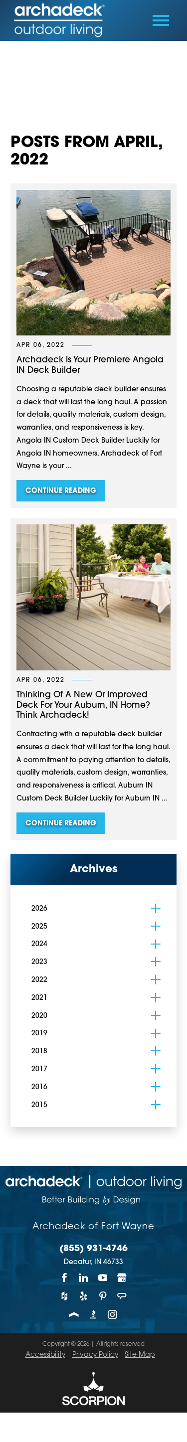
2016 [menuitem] (39, 1087)
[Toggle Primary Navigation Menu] (161, 20)
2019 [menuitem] (39, 1033)
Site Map (140, 1355)
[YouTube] (102, 1277)
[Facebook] (64, 1277)
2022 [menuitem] (39, 980)
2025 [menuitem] (39, 927)
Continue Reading (60, 491)
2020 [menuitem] (39, 1016)
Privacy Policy (95, 1355)
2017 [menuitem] (39, 1069)
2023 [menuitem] (39, 962)
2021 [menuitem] (39, 998)
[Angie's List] (122, 1295)
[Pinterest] (102, 1295)
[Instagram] (112, 1314)
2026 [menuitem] (39, 909)
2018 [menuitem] (39, 1051)
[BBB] (93, 1314)
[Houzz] (64, 1295)
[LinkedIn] (83, 1277)
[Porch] (74, 1314)
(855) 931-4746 (93, 1249)
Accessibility (45, 1355)
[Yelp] (83, 1295)
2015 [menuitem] (39, 1105)
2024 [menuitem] (39, 944)
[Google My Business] (122, 1277)
